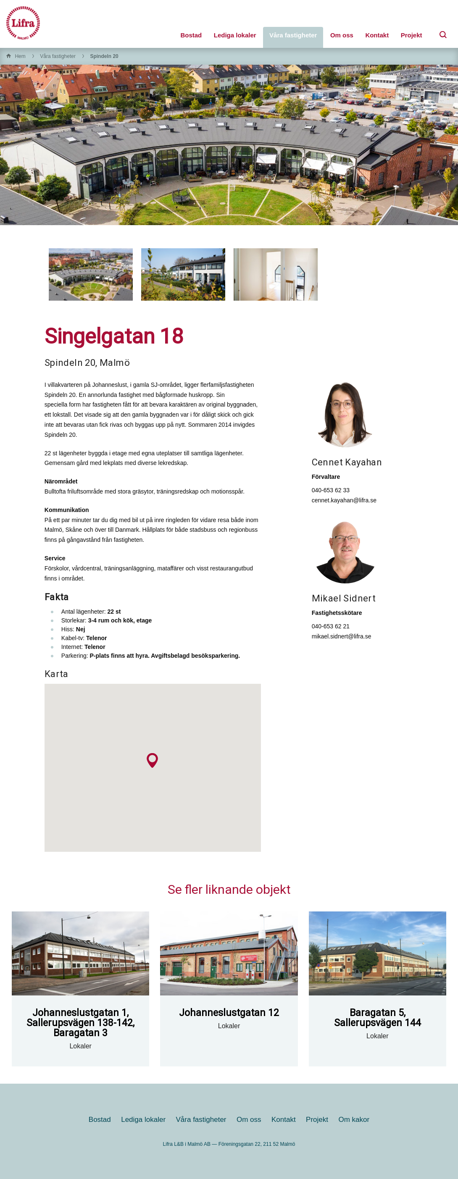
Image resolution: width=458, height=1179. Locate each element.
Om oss (341, 35)
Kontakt (377, 35)
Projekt (411, 35)
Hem (20, 56)
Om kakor (353, 1120)
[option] (91, 274)
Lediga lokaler (235, 35)
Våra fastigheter (293, 35)
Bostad (191, 35)
